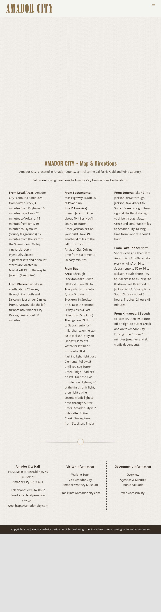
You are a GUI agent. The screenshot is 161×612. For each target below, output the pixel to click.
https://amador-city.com (31, 506)
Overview (133, 475)
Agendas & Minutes (133, 480)
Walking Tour (80, 475)
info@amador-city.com (84, 493)
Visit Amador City (80, 480)
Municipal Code (133, 485)
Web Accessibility (132, 493)
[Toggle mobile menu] (154, 6)
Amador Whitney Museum (80, 485)
